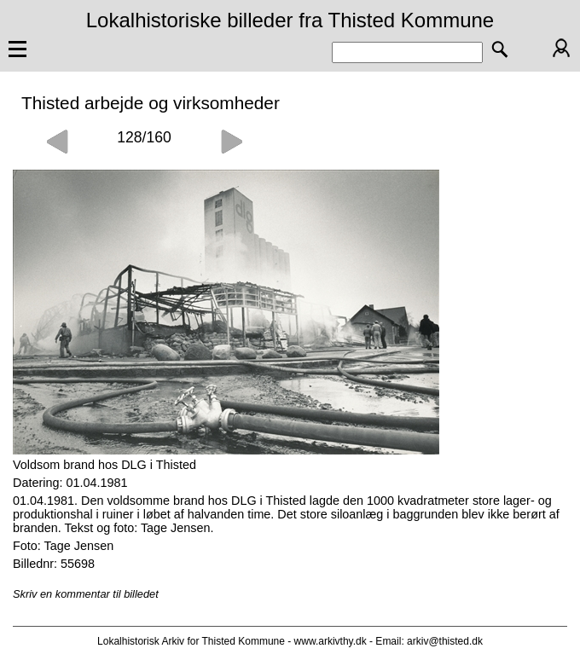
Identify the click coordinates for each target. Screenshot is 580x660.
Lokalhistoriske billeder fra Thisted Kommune (290, 20)
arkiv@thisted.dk (445, 641)
